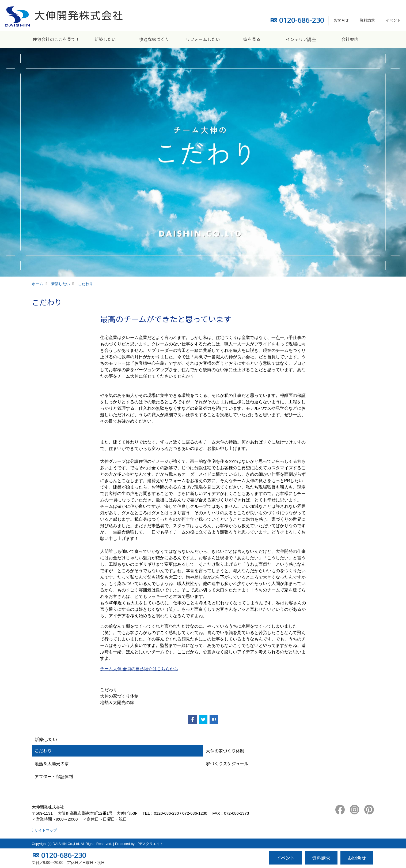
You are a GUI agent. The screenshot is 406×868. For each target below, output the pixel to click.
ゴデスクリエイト (149, 844)
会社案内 (349, 39)
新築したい (105, 39)
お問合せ (341, 20)
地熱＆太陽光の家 (52, 763)
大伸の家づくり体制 (225, 750)
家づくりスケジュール (227, 763)
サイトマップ (46, 830)
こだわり (43, 750)
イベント (393, 20)
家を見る (251, 39)
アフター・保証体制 (54, 776)
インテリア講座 (301, 39)
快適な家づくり (154, 39)
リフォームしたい (203, 39)
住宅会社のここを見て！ (56, 39)
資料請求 (367, 20)
